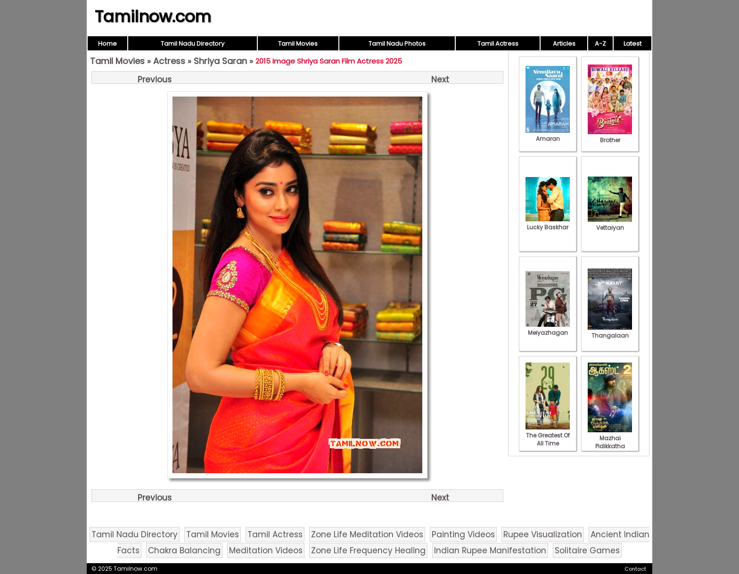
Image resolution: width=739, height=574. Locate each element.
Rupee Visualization (542, 534)
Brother (610, 136)
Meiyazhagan (548, 329)
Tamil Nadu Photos (397, 43)
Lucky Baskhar (548, 223)
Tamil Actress (497, 43)
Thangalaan (610, 331)
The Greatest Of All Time (548, 435)
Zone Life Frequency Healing (368, 550)
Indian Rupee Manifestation (490, 550)
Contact (635, 569)
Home (107, 43)
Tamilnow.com (153, 16)
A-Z (600, 43)
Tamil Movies (298, 43)
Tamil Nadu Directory (192, 43)
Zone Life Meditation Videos (367, 534)
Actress (169, 61)
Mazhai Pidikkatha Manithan (610, 442)
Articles (564, 43)
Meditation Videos (266, 550)
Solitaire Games (587, 550)
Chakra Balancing (184, 550)
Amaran (548, 135)
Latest (632, 43)
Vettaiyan (610, 224)
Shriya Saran (220, 61)
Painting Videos (463, 534)
